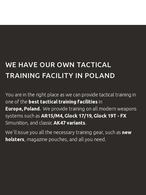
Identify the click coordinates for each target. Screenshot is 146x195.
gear (98, 132)
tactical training (116, 94)
